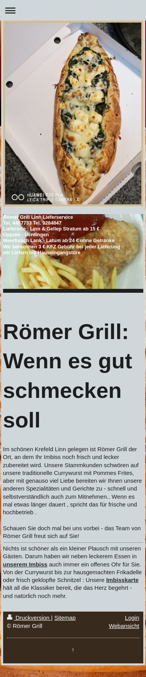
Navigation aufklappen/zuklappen (73, 10)
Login (132, 617)
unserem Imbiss (25, 564)
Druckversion (29, 617)
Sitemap (65, 617)
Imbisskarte (122, 580)
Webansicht (124, 625)
